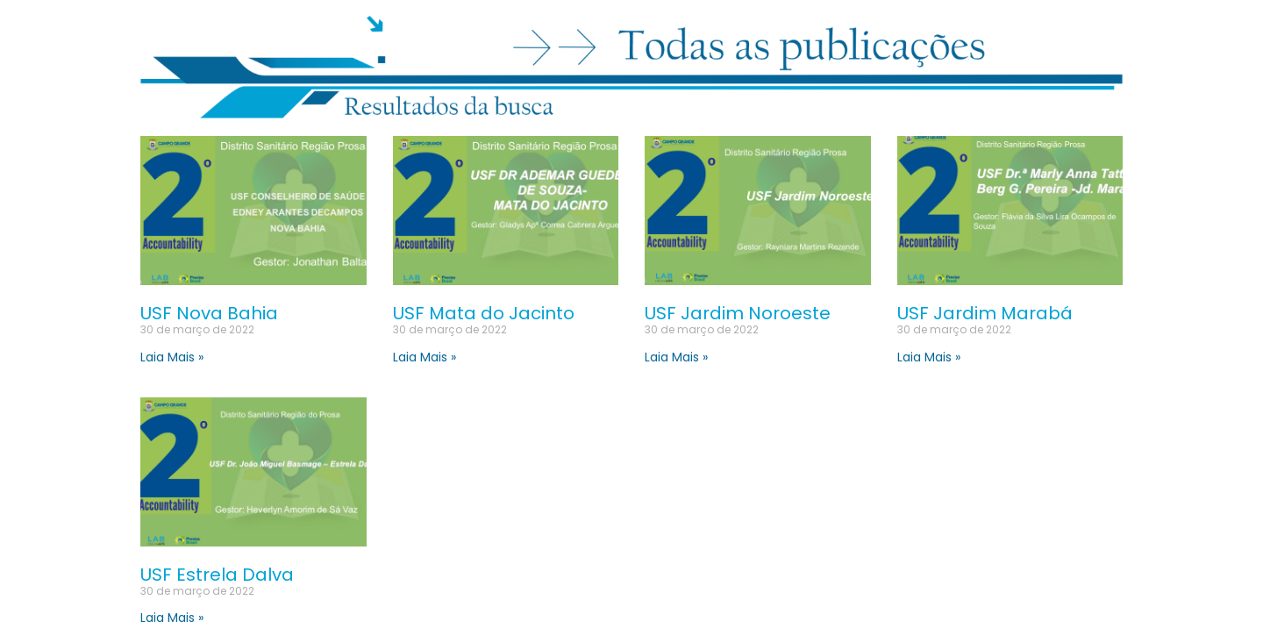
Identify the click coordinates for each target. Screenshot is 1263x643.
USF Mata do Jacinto (483, 313)
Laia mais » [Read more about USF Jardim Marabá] (928, 357)
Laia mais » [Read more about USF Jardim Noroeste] (676, 357)
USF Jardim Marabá (985, 313)
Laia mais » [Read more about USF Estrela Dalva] (171, 617)
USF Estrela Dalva (217, 574)
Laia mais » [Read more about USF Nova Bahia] (171, 357)
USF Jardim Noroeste (738, 313)
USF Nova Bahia (209, 313)
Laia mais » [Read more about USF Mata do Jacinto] (424, 357)
